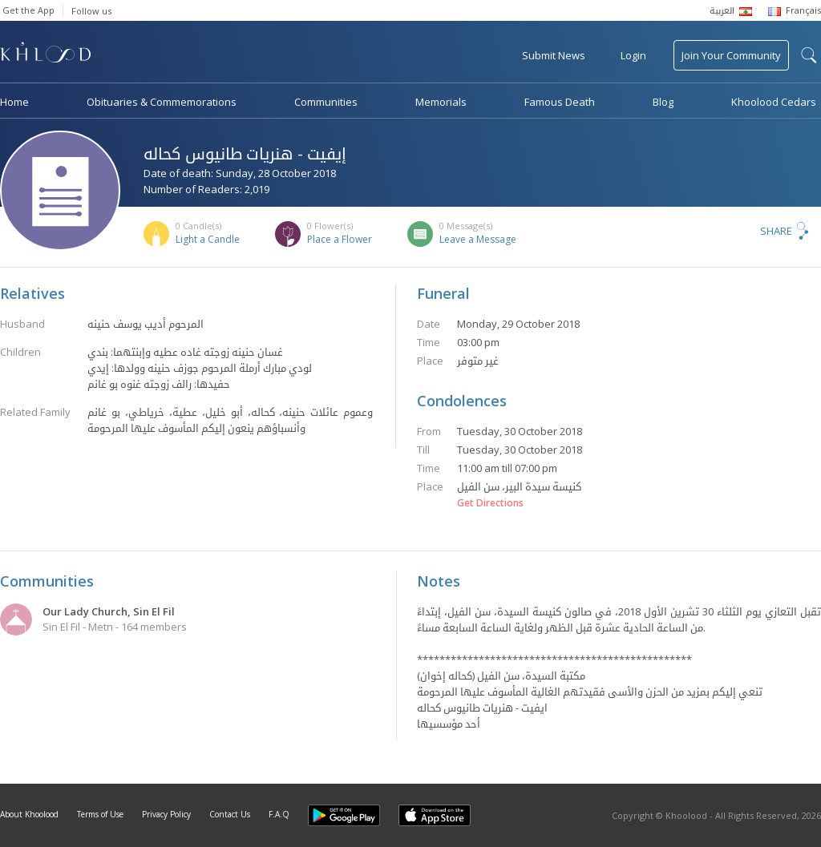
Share (776, 231)
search (809, 55)
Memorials (441, 102)
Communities (326, 102)
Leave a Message (477, 239)
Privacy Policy (166, 814)
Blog (663, 102)
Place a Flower (339, 239)
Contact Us (229, 814)
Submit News (553, 55)
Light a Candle (208, 239)
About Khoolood (29, 814)
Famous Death (559, 102)
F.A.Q (279, 814)
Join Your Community (731, 55)
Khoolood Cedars (773, 102)
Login (633, 55)
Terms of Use (100, 814)
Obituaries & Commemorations (162, 102)
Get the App (28, 10)
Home (14, 102)
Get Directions (490, 503)
